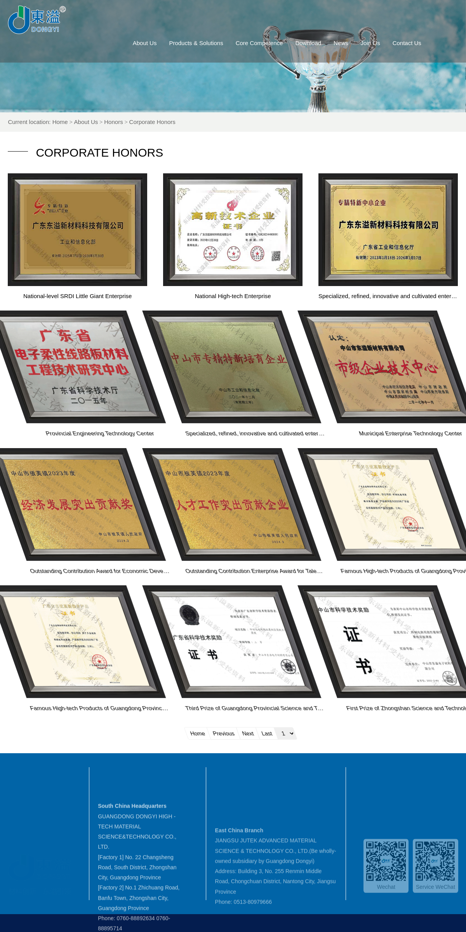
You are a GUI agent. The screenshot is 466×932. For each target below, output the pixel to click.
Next (439, 733)
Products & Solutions (210, 43)
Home (80, 122)
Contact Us (420, 43)
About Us (158, 43)
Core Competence (273, 43)
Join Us (384, 43)
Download (322, 43)
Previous (414, 733)
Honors (134, 122)
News (354, 43)
